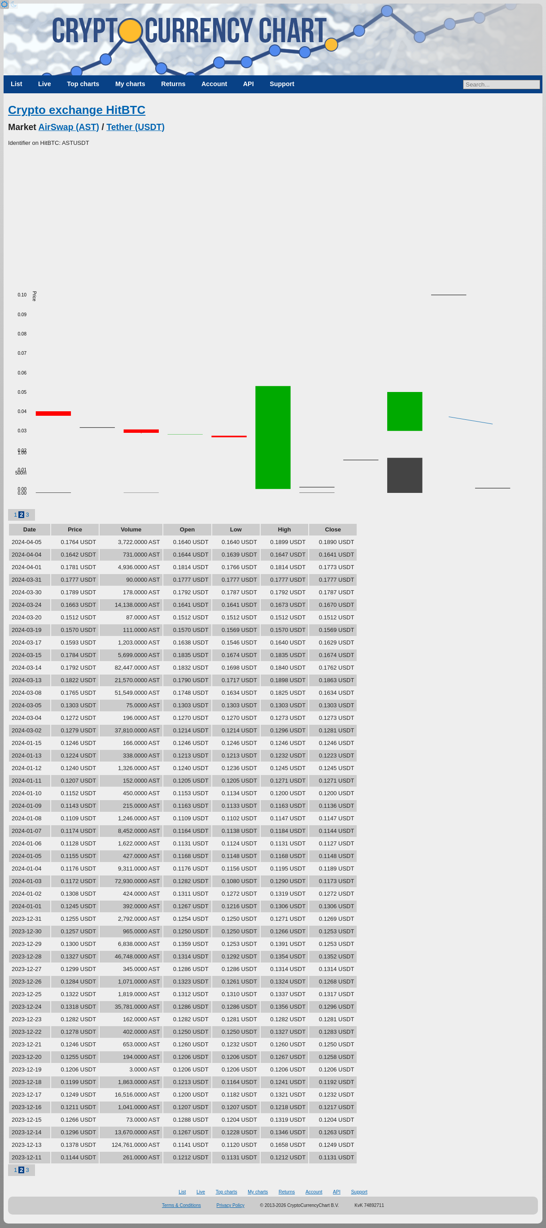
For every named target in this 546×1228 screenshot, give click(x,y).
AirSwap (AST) (69, 127)
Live (44, 83)
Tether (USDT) (135, 127)
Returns (173, 83)
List (16, 83)
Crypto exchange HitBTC (76, 110)
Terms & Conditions (181, 1205)
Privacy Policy (231, 1205)
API (248, 83)
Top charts (83, 83)
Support (282, 83)
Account (214, 83)
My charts (130, 83)
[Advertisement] (273, 215)
